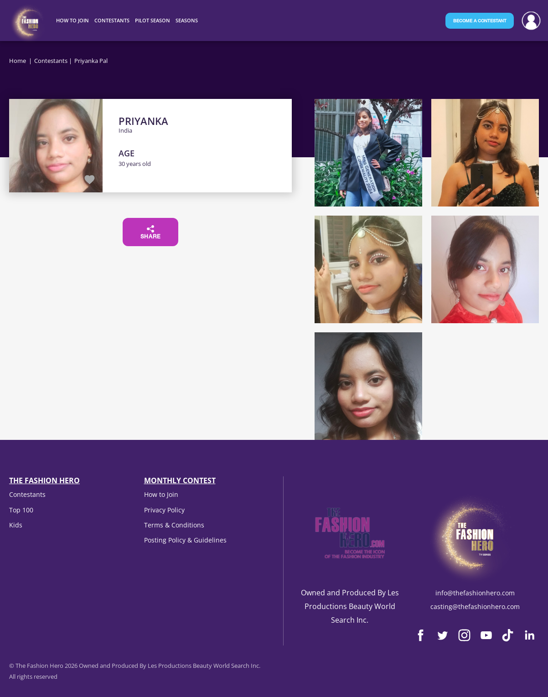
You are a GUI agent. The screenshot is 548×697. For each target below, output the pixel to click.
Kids (15, 525)
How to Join (161, 494)
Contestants (50, 61)
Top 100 (21, 510)
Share (150, 232)
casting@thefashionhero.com (475, 606)
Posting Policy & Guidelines (185, 540)
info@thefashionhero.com (475, 593)
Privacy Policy (164, 510)
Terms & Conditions (174, 525)
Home (17, 61)
